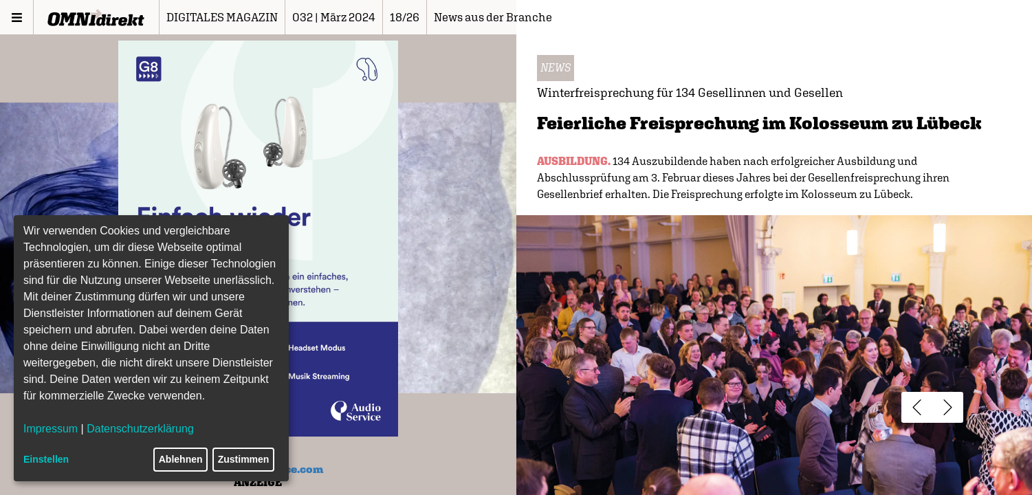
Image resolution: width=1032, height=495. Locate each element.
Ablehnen (181, 459)
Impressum (50, 428)
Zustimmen (244, 459)
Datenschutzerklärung (140, 428)
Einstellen (46, 459)
